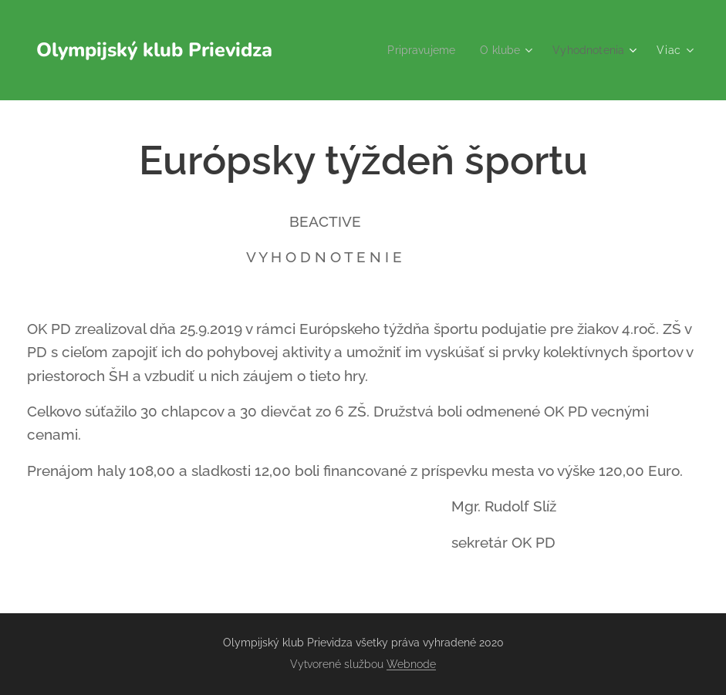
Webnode (411, 664)
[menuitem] (414, 50)
